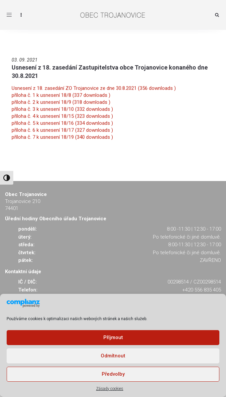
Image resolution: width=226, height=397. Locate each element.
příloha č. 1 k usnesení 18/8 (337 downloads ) (61, 95)
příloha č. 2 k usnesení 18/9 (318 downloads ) (61, 102)
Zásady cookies (109, 388)
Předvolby (113, 374)
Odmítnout (113, 356)
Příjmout (113, 337)
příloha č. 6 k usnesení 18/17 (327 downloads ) (62, 130)
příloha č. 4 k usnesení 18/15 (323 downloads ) (62, 116)
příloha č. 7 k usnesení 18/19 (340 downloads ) (62, 137)
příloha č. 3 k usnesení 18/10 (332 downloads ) (62, 109)
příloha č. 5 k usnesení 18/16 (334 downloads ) (62, 123)
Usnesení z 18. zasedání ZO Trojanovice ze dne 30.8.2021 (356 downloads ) (94, 88)
